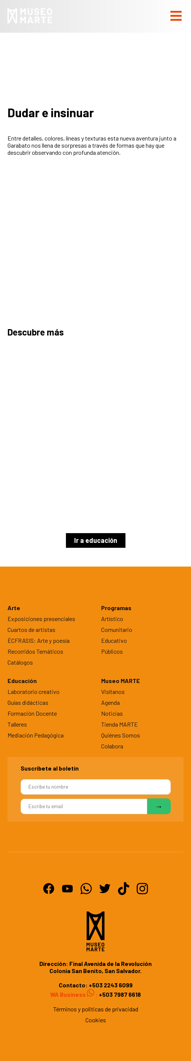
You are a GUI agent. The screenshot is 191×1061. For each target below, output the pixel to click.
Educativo (114, 640)
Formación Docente (32, 713)
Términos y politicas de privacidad (95, 1009)
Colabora (112, 746)
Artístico (112, 618)
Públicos (112, 651)
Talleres (17, 724)
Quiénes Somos (120, 735)
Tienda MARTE (119, 724)
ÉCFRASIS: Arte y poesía (38, 640)
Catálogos (20, 662)
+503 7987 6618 (119, 994)
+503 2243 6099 (111, 984)
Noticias (112, 713)
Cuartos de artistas (31, 629)
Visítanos (113, 691)
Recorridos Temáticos (35, 651)
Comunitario (116, 629)
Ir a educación (95, 540)
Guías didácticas (27, 702)
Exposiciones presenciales (41, 618)
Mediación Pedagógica (35, 735)
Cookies (95, 1019)
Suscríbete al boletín (50, 768)
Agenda (110, 702)
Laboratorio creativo (33, 691)
